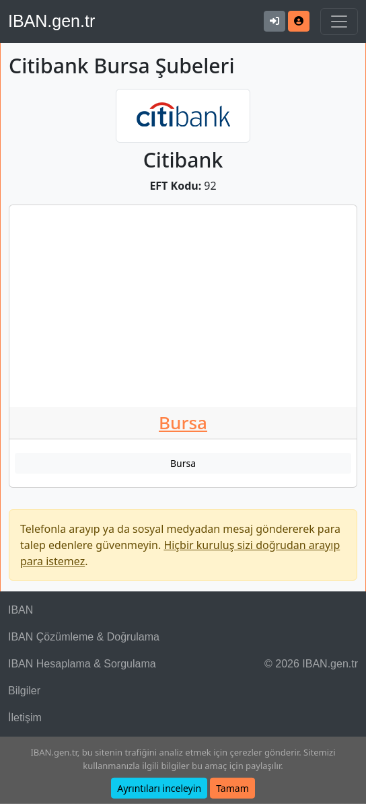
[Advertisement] (183, 306)
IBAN (20, 610)
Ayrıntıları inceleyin (159, 788)
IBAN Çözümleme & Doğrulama (83, 637)
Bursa (183, 422)
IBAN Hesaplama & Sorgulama (82, 663)
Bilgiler (24, 690)
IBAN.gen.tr (51, 20)
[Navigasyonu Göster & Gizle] (339, 21)
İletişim (25, 717)
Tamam (232, 788)
